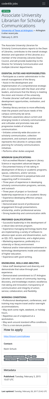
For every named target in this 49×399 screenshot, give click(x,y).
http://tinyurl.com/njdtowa (17, 336)
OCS (34, 356)
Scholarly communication (15, 356)
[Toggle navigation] (43, 3)
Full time (6, 11)
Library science (11, 359)
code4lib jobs (10, 3)
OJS (28, 356)
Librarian (22, 359)
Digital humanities (36, 359)
